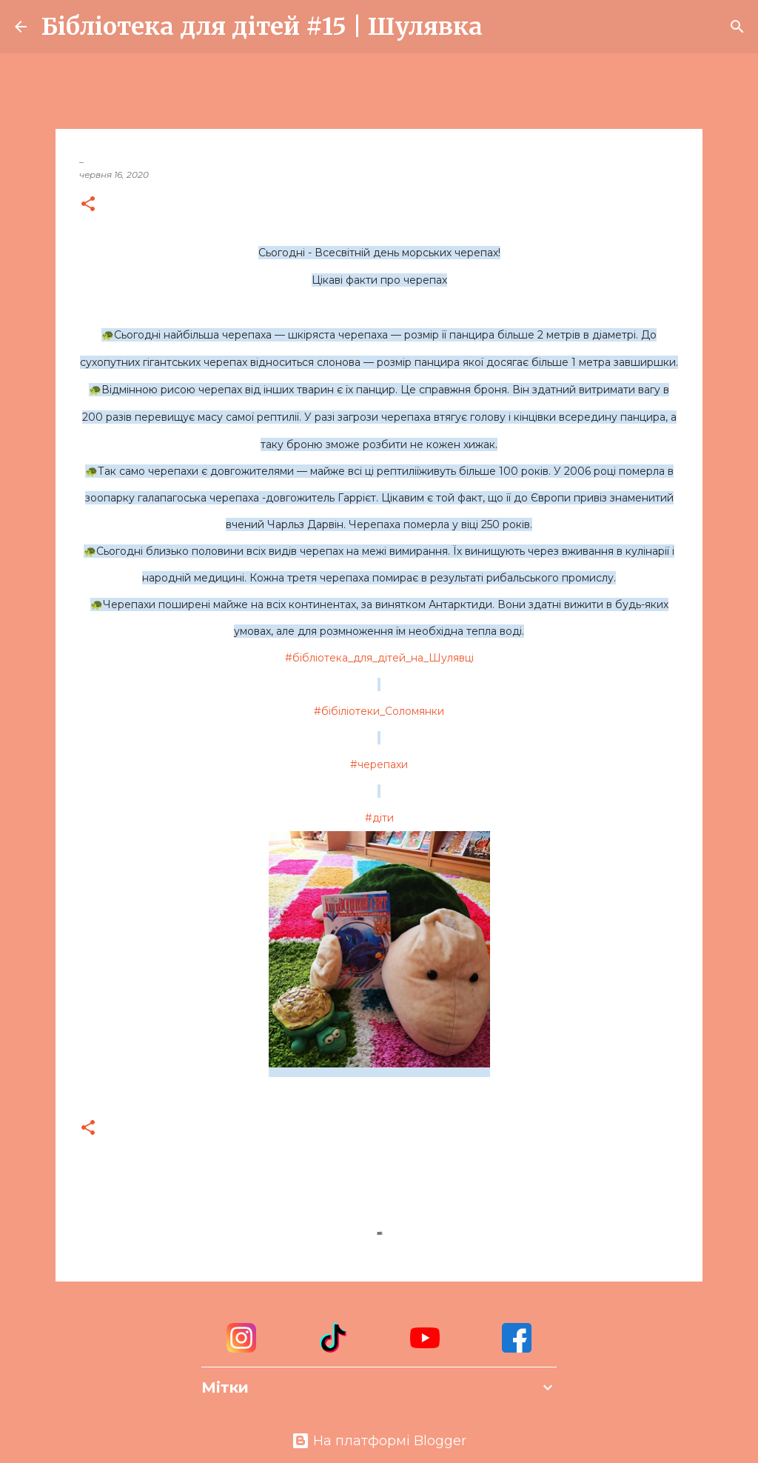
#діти (379, 817)
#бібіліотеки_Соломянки (379, 711)
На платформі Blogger (379, 1441)
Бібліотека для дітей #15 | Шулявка (262, 26)
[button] (88, 205)
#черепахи (379, 764)
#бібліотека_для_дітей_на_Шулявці (379, 657)
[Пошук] (503, 26)
